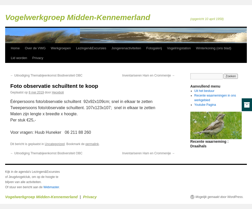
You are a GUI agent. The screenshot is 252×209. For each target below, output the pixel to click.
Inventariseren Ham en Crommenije (148, 75)
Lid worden (19, 58)
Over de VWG (35, 48)
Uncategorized (55, 144)
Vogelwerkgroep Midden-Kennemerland (77, 17)
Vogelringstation (179, 48)
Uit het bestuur (204, 91)
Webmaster (51, 187)
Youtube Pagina (205, 105)
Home (15, 48)
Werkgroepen (61, 48)
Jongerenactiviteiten (126, 48)
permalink (92, 144)
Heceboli (58, 92)
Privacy (37, 58)
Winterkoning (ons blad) (213, 48)
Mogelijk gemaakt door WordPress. (219, 197)
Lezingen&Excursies (91, 48)
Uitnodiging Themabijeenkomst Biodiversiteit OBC (46, 75)
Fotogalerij (154, 48)
